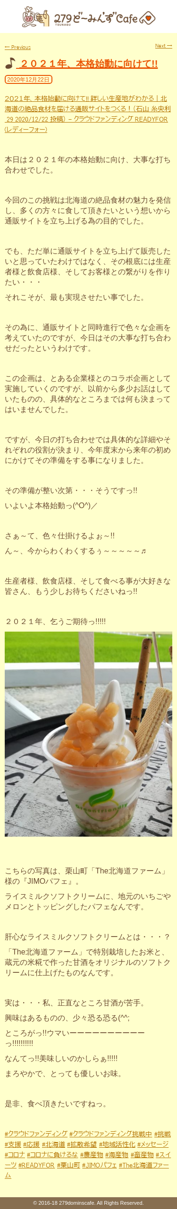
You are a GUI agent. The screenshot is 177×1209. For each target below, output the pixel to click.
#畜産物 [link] (142, 1154)
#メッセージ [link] (153, 1144)
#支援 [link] (13, 1144)
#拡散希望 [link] (82, 1144)
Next (163, 45)
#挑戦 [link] (162, 1134)
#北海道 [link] (53, 1144)
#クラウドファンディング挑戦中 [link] (110, 1134)
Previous (18, 47)
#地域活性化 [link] (117, 1144)
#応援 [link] (31, 1144)
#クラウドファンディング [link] (36, 1134)
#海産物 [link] (116, 1154)
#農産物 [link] (91, 1154)
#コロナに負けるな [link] (52, 1154)
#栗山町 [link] (68, 1165)
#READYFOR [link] (36, 1165)
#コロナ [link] (15, 1154)
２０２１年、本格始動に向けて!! (88, 63)
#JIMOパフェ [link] (99, 1165)
